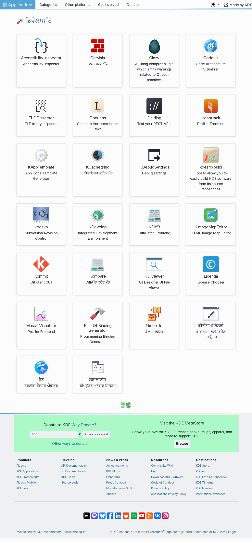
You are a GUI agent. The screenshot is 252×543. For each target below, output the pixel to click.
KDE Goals (68, 477)
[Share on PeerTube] (149, 514)
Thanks (111, 494)
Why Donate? (83, 424)
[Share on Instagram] (165, 514)
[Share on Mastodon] (94, 514)
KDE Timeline (205, 482)
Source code (70, 482)
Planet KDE (113, 477)
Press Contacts (116, 482)
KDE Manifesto (205, 488)
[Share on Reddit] (126, 514)
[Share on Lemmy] (134, 514)
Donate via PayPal (96, 434)
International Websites (211, 494)
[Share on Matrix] (86, 514)
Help (154, 471)
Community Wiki (162, 465)
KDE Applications (28, 471)
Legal (232, 532)
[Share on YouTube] (142, 514)
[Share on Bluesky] (102, 514)
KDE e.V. (201, 471)
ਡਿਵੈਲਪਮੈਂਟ (34, 20)
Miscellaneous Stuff (119, 488)
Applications (17, 5)
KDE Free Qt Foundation (212, 477)
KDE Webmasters (49, 532)
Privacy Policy (160, 488)
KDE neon (23, 488)
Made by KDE (240, 5)
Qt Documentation (73, 471)
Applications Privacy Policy (168, 494)
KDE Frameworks (28, 477)
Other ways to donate (69, 443)
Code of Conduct (162, 482)
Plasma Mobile (26, 482)
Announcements (117, 465)
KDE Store (202, 465)
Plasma (21, 465)
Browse (182, 444)
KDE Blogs (113, 471)
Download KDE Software (167, 477)
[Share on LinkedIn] (118, 514)
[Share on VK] (157, 514)
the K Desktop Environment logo (148, 532)
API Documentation (74, 465)
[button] (215, 4)
